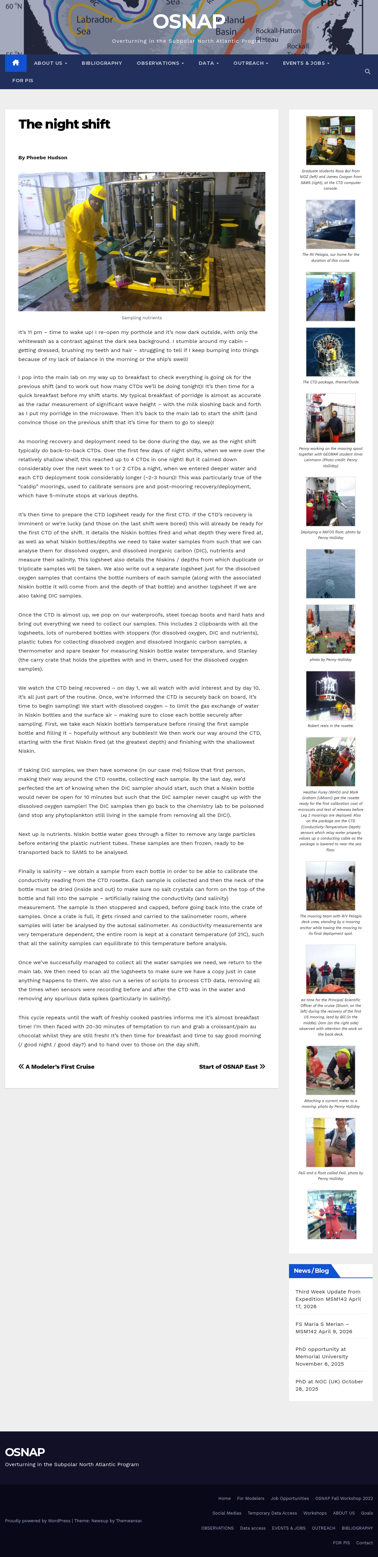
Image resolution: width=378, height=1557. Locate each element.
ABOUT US (344, 1513)
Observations (159, 63)
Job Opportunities (290, 1498)
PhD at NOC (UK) (318, 1381)
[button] (367, 71)
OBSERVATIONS (217, 1528)
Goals (367, 1513)
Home (224, 1498)
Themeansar (129, 1520)
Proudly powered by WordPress (38, 1520)
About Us (49, 63)
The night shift (64, 124)
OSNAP (189, 21)
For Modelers (250, 1498)
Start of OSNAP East (232, 1066)
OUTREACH (249, 63)
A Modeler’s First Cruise (56, 1066)
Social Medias (227, 1513)
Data (207, 63)
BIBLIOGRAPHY (102, 63)
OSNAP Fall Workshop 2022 (344, 1498)
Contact (364, 1542)
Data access (253, 1528)
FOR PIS (23, 80)
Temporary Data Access (272, 1513)
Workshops (315, 1513)
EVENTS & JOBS (305, 63)
